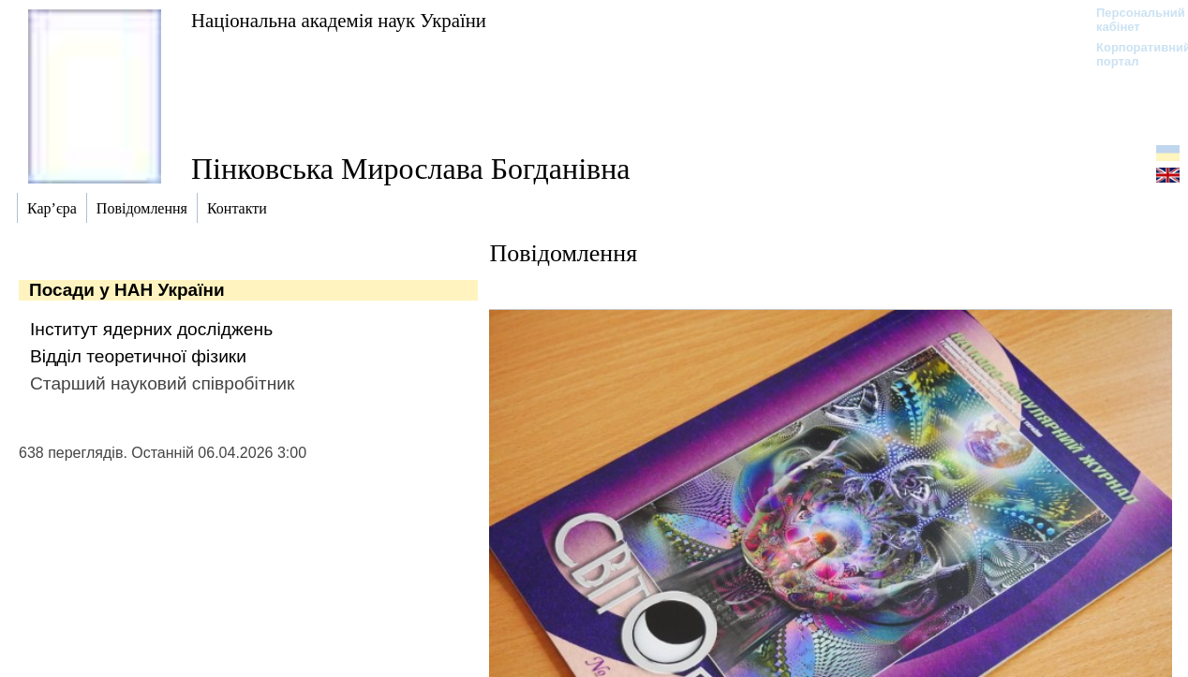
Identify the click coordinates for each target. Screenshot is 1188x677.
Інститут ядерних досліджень (151, 329)
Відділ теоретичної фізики (138, 356)
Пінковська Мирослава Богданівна (411, 168)
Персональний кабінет (1131, 20)
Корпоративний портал (1131, 54)
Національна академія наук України (338, 20)
